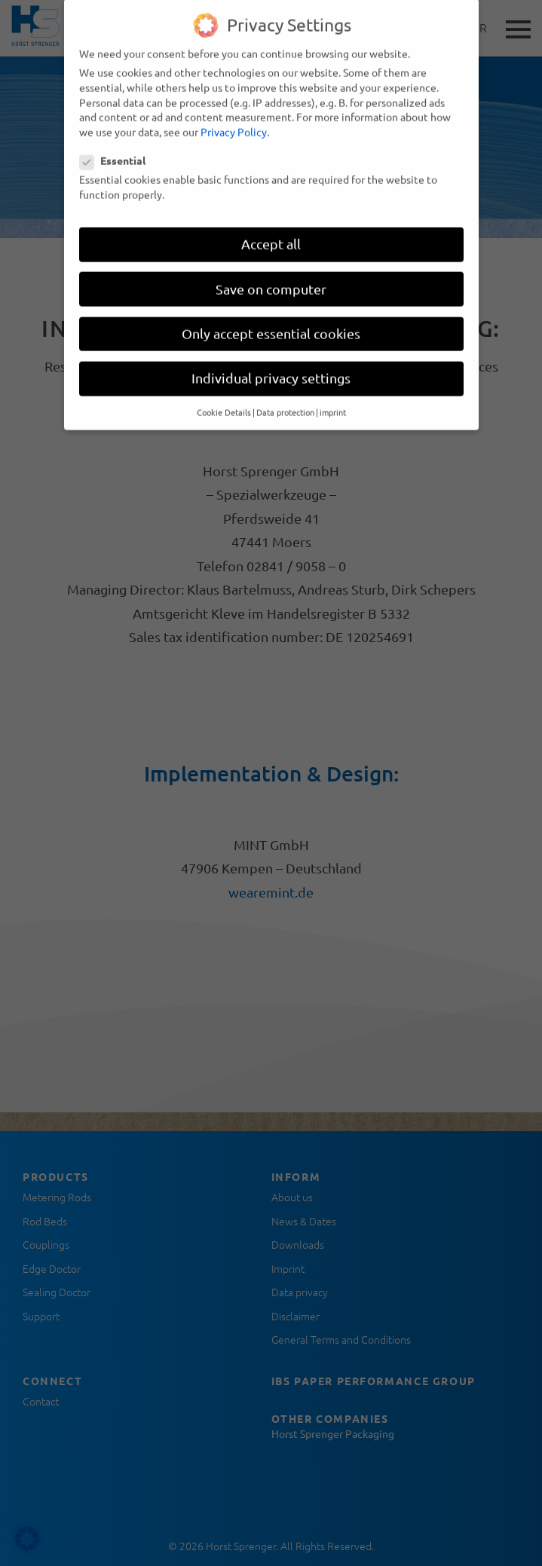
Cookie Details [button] (224, 401)
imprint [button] (333, 401)
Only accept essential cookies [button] (271, 322)
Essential (117, 150)
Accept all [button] (271, 233)
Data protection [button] (285, 401)
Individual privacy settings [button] (271, 366)
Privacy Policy (234, 121)
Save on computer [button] (271, 278)
